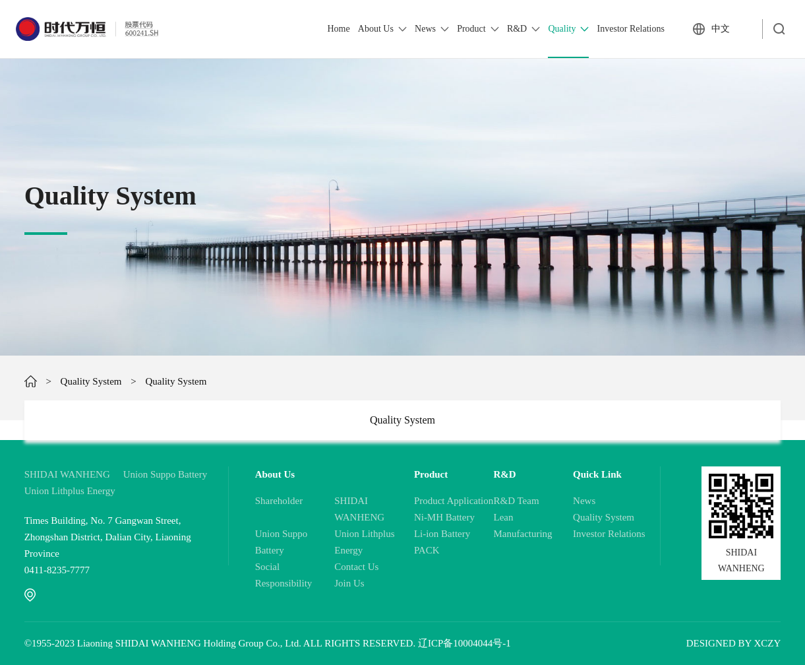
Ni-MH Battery (444, 517)
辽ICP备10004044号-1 (464, 643)
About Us (382, 29)
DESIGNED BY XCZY (733, 643)
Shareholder (279, 500)
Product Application (453, 500)
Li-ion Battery (442, 533)
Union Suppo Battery (165, 474)
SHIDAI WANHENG (67, 474)
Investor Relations (631, 29)
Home (338, 29)
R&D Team (516, 500)
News (432, 29)
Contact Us (356, 566)
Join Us (349, 583)
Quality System (91, 381)
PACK (427, 550)
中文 (720, 29)
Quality (568, 29)
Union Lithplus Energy (69, 491)
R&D (523, 29)
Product (478, 29)
